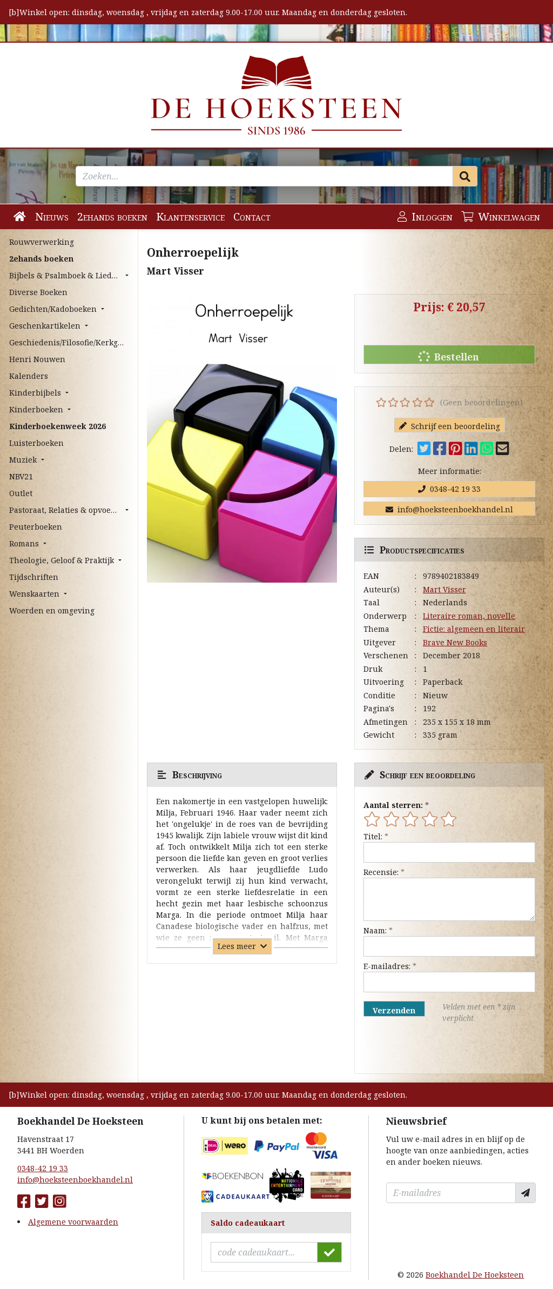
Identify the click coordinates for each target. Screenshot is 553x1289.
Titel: (372, 836)
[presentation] (432, 1048)
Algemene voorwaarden (73, 1222)
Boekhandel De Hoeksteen (475, 1275)
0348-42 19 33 (449, 489)
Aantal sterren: (393, 805)
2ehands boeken (112, 216)
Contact (252, 216)
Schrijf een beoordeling (449, 426)
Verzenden (394, 1010)
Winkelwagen (500, 216)
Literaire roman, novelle (469, 616)
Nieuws (52, 216)
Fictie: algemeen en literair (474, 629)
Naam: (375, 930)
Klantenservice (190, 216)
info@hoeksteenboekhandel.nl (449, 509)
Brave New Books (455, 642)
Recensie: (381, 872)
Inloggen (425, 216)
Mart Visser (444, 589)
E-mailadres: (386, 966)
